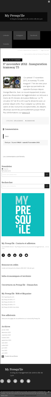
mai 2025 (4, 350)
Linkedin (6, 35)
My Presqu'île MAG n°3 (8, 304)
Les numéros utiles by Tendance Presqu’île (36, 54)
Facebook (33, 35)
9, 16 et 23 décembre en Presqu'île (28, 50)
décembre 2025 (6, 332)
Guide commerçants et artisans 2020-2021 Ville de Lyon (18, 268)
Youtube (6, 44)
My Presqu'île (15, 15)
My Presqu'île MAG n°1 (8, 299)
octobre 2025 (5, 337)
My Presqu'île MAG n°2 (8, 302)
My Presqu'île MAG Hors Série (10, 307)
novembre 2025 (6, 335)
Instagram (19, 35)
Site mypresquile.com (8, 297)
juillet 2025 (5, 345)
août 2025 (4, 343)
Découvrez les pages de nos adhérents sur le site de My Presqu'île (21, 318)
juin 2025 (4, 348)
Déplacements (18, 121)
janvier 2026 (5, 330)
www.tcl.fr (26, 112)
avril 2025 (4, 353)
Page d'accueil (45, 50)
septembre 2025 (6, 340)
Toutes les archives (11, 356)
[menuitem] (28, 50)
